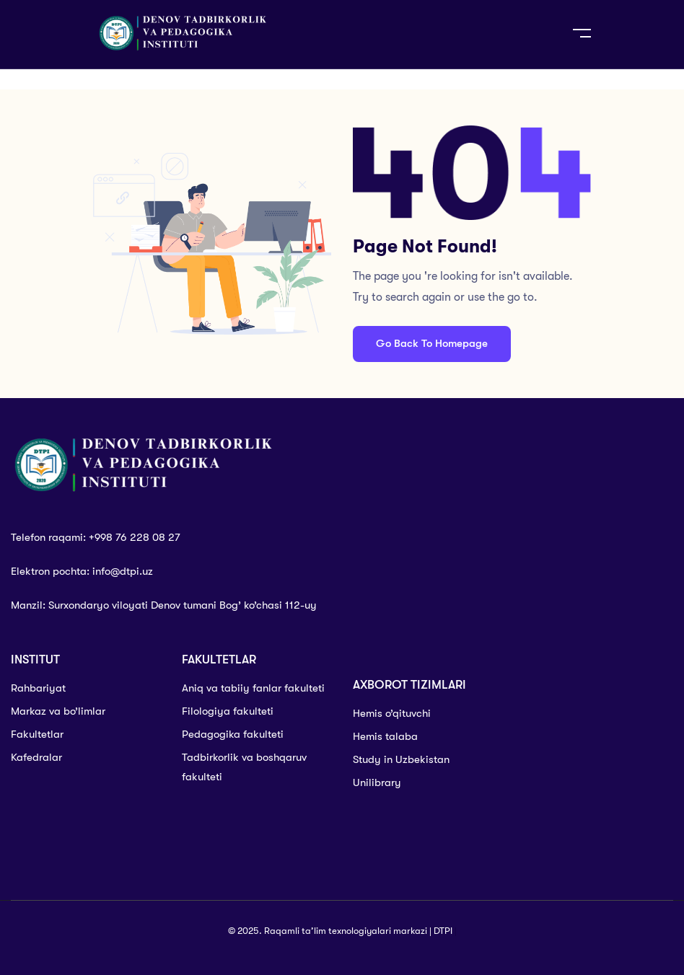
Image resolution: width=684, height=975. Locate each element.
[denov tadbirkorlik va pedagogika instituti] (598, 759)
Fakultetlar (37, 734)
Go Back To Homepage (432, 343)
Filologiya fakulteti (227, 711)
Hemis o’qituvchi (392, 713)
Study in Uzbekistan (401, 759)
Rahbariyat (38, 687)
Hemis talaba (385, 736)
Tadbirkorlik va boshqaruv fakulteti (244, 767)
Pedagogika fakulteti (233, 734)
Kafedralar (36, 757)
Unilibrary (377, 782)
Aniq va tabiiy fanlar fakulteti (253, 687)
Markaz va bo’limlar (58, 711)
